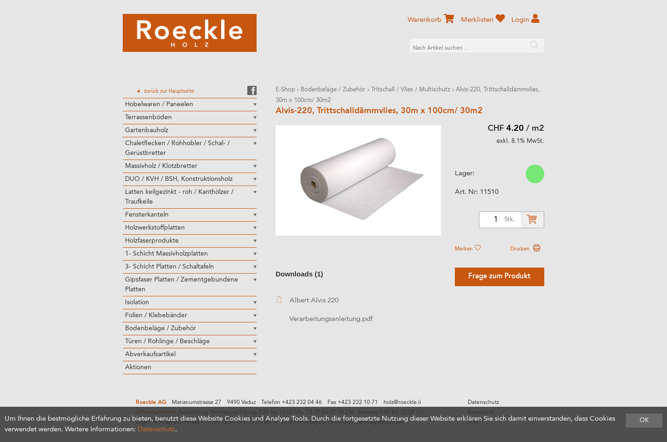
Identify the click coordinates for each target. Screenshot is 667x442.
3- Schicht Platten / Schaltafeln (169, 266)
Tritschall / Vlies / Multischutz (410, 90)
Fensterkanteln (147, 214)
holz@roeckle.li (402, 402)
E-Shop (285, 90)
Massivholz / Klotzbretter (161, 166)
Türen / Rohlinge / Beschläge (167, 341)
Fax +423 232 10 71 (352, 402)
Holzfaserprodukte (152, 240)
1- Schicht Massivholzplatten (166, 253)
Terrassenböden (148, 117)
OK (644, 420)
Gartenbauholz (146, 130)
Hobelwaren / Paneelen (159, 104)
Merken (468, 249)
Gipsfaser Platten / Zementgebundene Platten (181, 284)
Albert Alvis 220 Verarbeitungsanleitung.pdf (325, 309)
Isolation (137, 302)
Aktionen (138, 367)
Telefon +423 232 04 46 (291, 402)
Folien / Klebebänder (156, 315)
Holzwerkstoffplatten (155, 227)
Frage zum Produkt (499, 276)
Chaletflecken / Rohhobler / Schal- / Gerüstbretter (177, 148)
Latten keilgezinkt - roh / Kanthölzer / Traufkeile (179, 197)
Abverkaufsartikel (150, 354)
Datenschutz (483, 402)
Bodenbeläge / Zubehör (160, 328)
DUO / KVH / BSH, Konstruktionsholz (179, 179)
